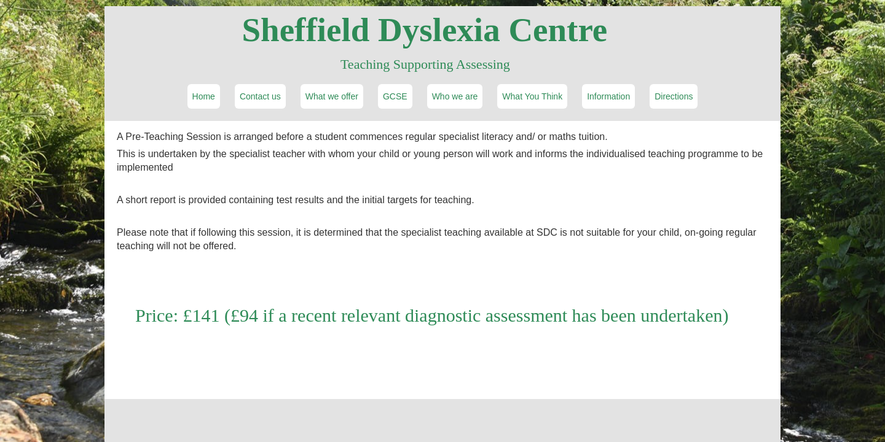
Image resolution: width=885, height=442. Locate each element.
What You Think (532, 96)
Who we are (455, 96)
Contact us (260, 96)
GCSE (395, 96)
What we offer (331, 96)
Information (608, 96)
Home (203, 96)
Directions (674, 96)
